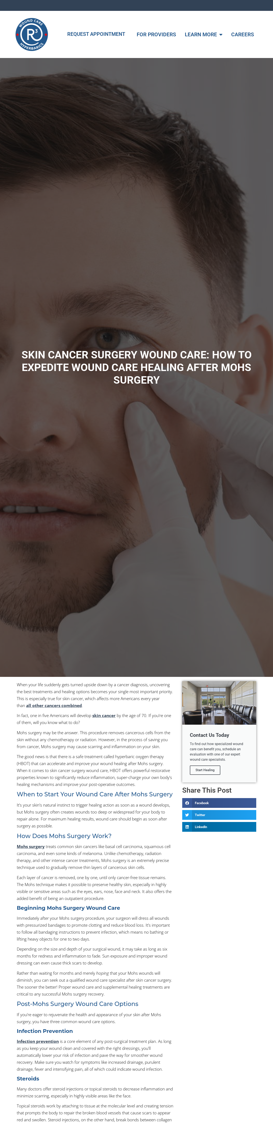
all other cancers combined (54, 705)
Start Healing (205, 770)
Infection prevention (38, 1041)
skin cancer (104, 715)
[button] (219, 803)
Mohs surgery (31, 846)
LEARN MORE (203, 34)
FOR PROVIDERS (156, 34)
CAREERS (242, 34)
